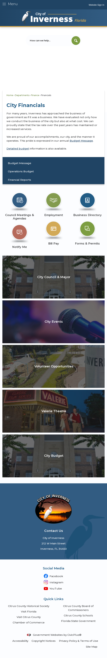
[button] (76, 40)
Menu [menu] (13, 4)
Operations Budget (21, 171)
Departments (22, 95)
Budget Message (81, 140)
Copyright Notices (44, 640)
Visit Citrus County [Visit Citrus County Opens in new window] (29, 617)
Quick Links (53, 599)
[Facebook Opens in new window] (53, 576)
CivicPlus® (74, 634)
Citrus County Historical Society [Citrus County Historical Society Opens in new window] (28, 606)
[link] (96, 4)
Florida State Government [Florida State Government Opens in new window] (78, 621)
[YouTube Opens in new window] (53, 588)
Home (10, 95)
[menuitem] (53, 163)
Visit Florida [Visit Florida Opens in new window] (28, 611)
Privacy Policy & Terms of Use (78, 640)
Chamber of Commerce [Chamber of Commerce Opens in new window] (29, 622)
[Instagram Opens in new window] (53, 582)
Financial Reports (19, 179)
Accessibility (20, 640)
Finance (35, 95)
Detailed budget (18, 148)
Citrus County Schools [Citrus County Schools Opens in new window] (78, 615)
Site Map (91, 646)
